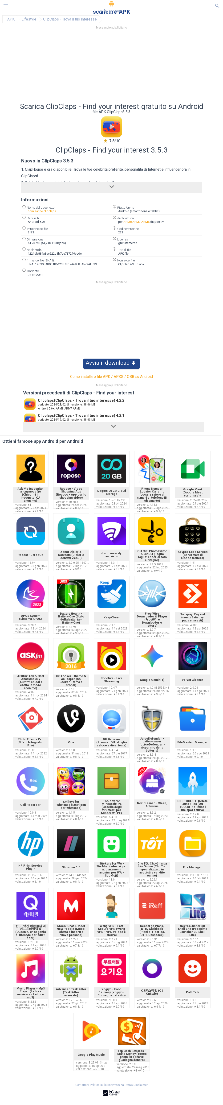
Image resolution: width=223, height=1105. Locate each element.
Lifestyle (28, 19)
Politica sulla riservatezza (107, 1085)
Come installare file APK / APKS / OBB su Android (111, 376)
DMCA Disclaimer (136, 1085)
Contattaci (82, 1085)
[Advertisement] (111, 67)
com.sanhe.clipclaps (42, 211)
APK (11, 19)
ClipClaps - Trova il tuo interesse (70, 19)
